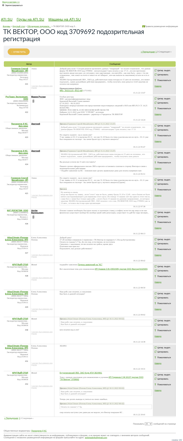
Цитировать (162, 75)
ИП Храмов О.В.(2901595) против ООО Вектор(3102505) (121, 269)
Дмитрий (35, 124)
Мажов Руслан (38, 97)
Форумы (6, 26)
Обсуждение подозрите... (39, 26)
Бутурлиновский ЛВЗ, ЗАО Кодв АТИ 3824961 (81, 373)
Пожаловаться (164, 80)
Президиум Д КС (39, 431)
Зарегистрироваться (14, 5)
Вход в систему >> (11, 2)
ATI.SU (6, 19)
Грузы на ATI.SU (30, 19)
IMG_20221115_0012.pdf (71, 90)
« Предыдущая (148, 52)
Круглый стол (19, 26)
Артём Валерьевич (37, 211)
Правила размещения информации (161, 26)
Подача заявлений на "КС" (90, 264)
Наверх (158, 86)
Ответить (19, 52)
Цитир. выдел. (164, 70)
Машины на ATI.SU (64, 19)
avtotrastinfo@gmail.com (96, 437)
